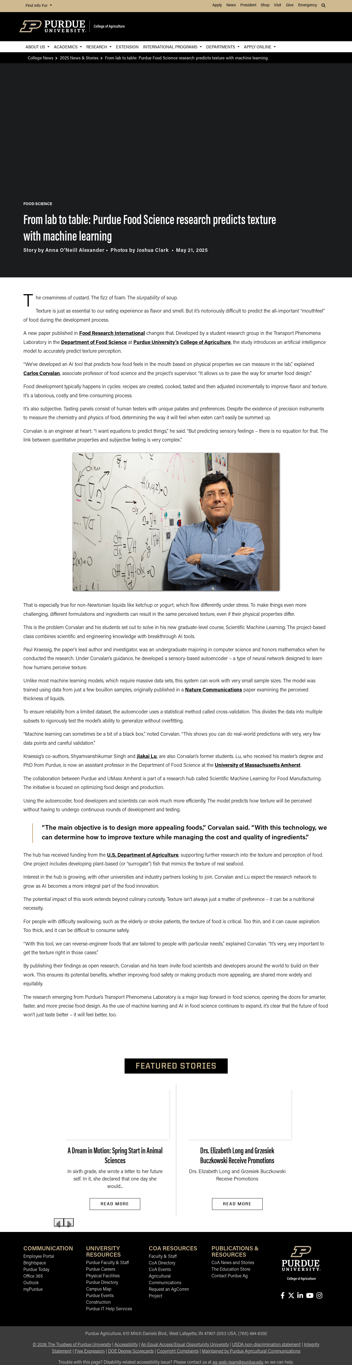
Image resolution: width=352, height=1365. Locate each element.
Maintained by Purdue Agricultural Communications (251, 1351)
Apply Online (258, 46)
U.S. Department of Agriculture (142, 855)
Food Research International (112, 333)
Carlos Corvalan (41, 373)
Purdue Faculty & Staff (107, 1263)
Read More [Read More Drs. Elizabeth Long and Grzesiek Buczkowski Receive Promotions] (237, 1203)
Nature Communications (213, 690)
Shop (265, 5)
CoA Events (160, 1270)
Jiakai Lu (147, 756)
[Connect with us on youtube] (309, 1296)
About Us (36, 46)
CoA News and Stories (232, 1263)
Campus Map (98, 1289)
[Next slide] (69, 1222)
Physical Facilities (103, 1276)
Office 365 (33, 1276)
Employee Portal (38, 1256)
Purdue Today (36, 1270)
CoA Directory (162, 1263)
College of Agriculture (205, 342)
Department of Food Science (94, 342)
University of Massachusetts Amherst (258, 765)
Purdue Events (100, 1296)
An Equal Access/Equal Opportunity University (185, 1345)
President (248, 5)
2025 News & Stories (79, 57)
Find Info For (37, 6)
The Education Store (230, 1269)
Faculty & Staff (163, 1256)
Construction (98, 1302)
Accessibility (126, 1345)
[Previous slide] (59, 1222)
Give (289, 5)
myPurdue (33, 1289)
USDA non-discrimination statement (266, 1345)
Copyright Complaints (178, 1351)
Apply (217, 5)
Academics (66, 46)
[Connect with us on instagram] (319, 1296)
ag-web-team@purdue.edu (238, 1362)
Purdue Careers (100, 1269)
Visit (277, 5)
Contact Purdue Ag (229, 1276)
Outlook (31, 1283)
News (231, 5)
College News (40, 57)
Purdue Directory (102, 1283)
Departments (221, 46)
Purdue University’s (156, 342)
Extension (127, 46)
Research (97, 46)
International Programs (171, 46)
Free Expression (90, 1351)
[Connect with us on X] (291, 1296)
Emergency (307, 5)
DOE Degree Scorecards (131, 1351)
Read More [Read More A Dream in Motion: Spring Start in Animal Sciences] (115, 1203)
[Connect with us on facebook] (282, 1296)
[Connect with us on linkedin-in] (300, 1296)
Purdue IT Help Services (109, 1309)
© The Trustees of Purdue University (72, 1345)
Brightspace (34, 1263)
